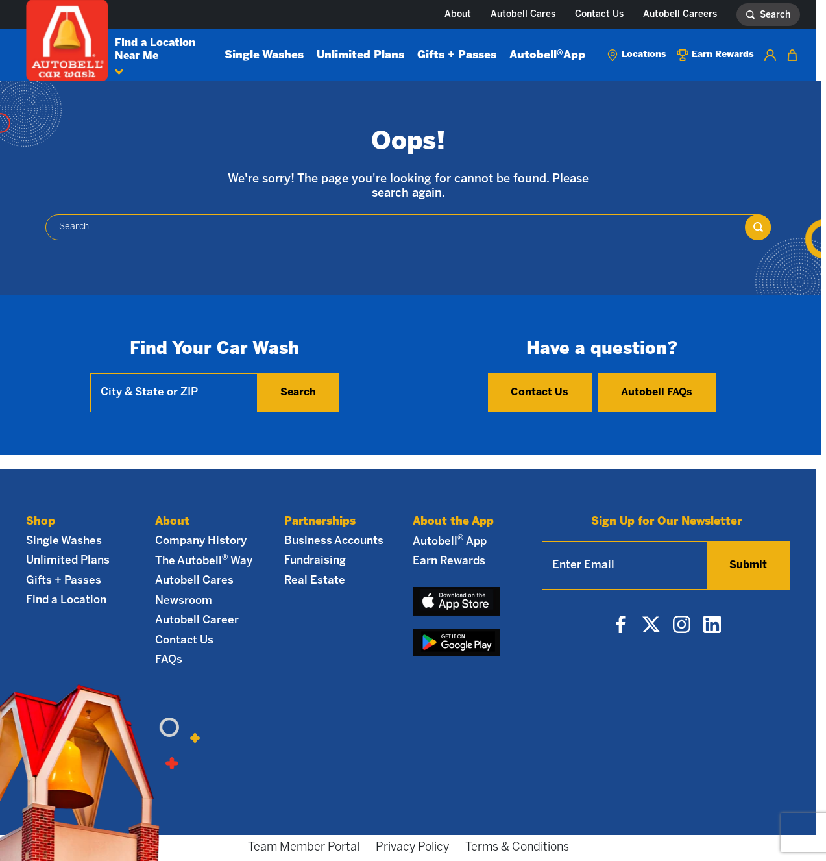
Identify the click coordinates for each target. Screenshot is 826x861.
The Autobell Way (203, 560)
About (457, 14)
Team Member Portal (303, 847)
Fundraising (315, 560)
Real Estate (314, 580)
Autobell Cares (523, 14)
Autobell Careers (680, 14)
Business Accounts (333, 541)
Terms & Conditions (517, 847)
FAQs (168, 660)
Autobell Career (197, 620)
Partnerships (320, 521)
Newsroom (183, 600)
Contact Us (599, 14)
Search (298, 392)
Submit (748, 565)
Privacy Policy (412, 847)
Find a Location (66, 600)
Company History (201, 541)
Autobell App (547, 54)
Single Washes (264, 55)
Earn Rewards (449, 561)
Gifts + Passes (456, 55)
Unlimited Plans (360, 55)
